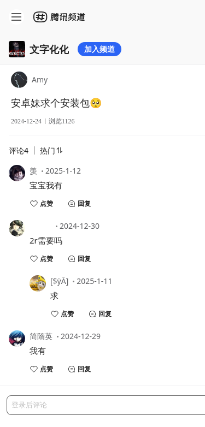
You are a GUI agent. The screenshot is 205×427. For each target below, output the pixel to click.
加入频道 (99, 49)
